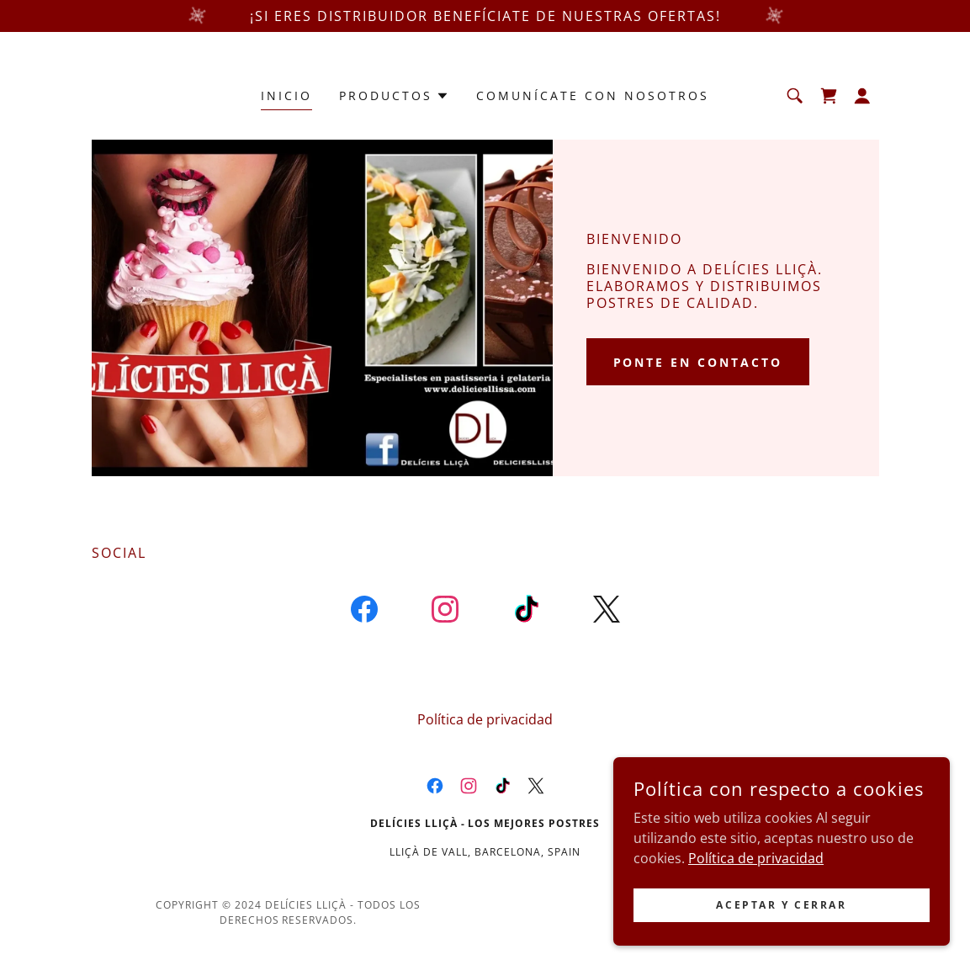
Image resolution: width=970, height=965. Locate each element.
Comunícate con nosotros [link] (592, 95)
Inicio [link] (286, 95)
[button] (394, 96)
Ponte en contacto (698, 362)
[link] (828, 96)
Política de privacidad (756, 881)
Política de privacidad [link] (485, 719)
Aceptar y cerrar (781, 927)
